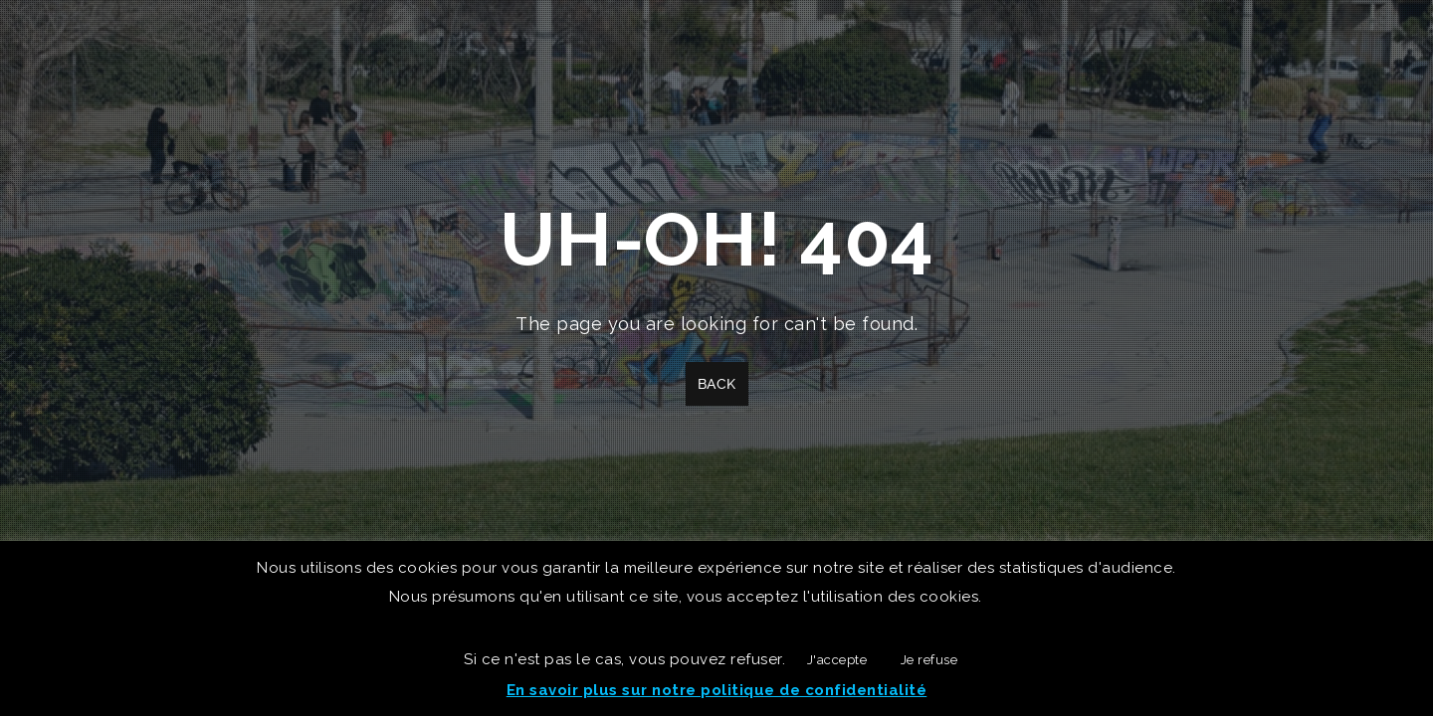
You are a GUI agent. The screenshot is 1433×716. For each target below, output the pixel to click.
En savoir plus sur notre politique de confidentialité (717, 690)
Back (717, 384)
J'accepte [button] (837, 659)
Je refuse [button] (929, 659)
